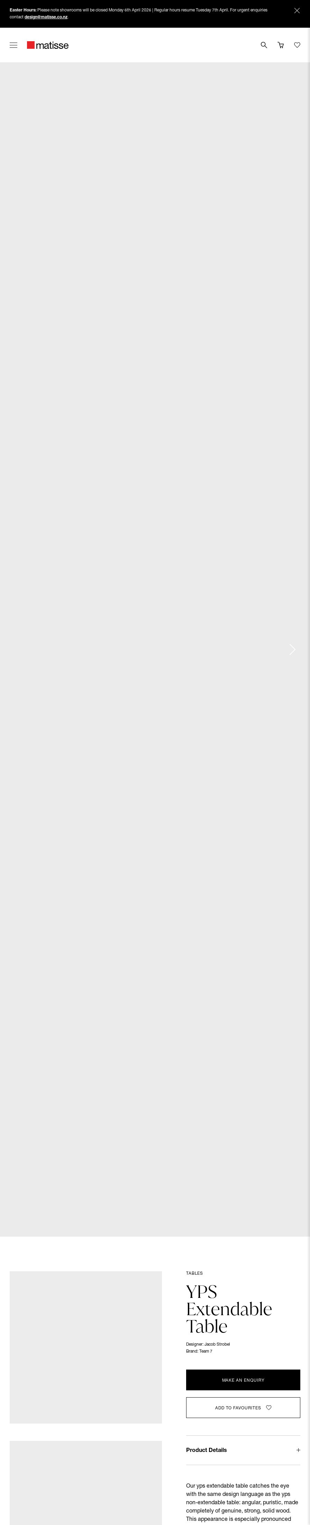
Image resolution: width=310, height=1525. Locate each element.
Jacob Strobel (217, 1345)
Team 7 (205, 1351)
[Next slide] (292, 649)
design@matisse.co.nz (46, 17)
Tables (194, 1274)
